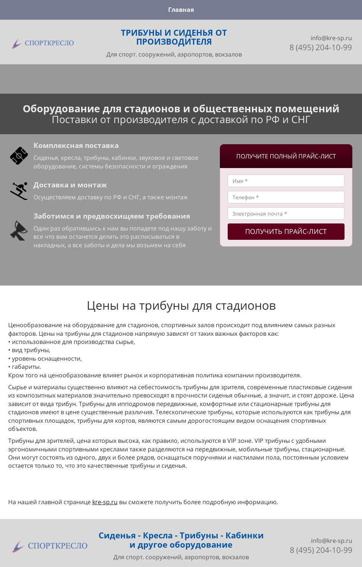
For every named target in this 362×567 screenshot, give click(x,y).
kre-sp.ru (105, 502)
